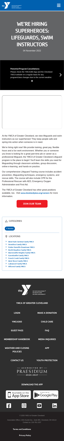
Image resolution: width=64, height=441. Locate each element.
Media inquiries (47, 339)
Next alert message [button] (60, 75)
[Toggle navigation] (58, 5)
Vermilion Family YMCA (17, 244)
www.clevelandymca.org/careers (35, 193)
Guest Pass (17, 330)
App (47, 348)
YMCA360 (17, 321)
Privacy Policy (25, 435)
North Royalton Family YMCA (19, 250)
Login (17, 312)
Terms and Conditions (22, 429)
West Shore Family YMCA (18, 261)
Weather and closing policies (17, 350)
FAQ (47, 330)
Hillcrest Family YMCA (16, 266)
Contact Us (17, 360)
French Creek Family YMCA (18, 258)
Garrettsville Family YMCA (18, 255)
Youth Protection (47, 360)
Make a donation (47, 312)
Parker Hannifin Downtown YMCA (21, 247)
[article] (32, 75)
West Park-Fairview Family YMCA (21, 242)
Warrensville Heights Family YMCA (21, 253)
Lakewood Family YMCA (17, 264)
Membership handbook (17, 339)
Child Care (47, 321)
